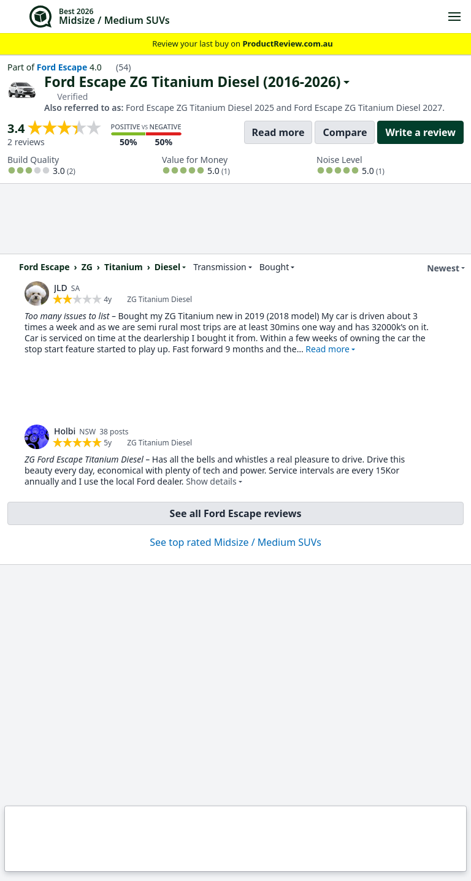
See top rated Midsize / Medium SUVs (235, 542)
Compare (345, 132)
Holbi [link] (64, 431)
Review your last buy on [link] (235, 44)
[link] (37, 293)
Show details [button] (211, 481)
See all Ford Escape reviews (236, 513)
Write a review (420, 132)
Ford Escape (62, 67)
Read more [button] (327, 349)
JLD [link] (60, 287)
